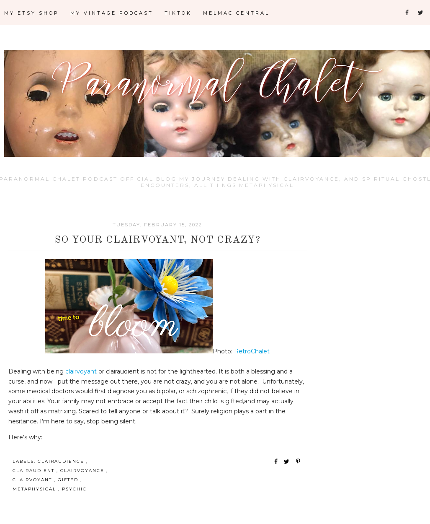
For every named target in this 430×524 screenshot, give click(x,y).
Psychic (74, 489)
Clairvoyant (33, 479)
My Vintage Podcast (111, 13)
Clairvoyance (83, 470)
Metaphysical (35, 489)
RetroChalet (251, 351)
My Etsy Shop (31, 13)
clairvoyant (81, 371)
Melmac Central (236, 13)
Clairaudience (62, 461)
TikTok (178, 13)
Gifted (69, 479)
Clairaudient (35, 470)
